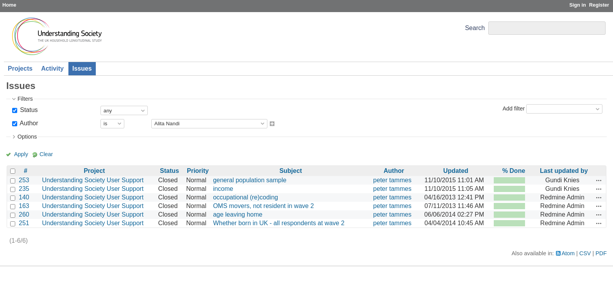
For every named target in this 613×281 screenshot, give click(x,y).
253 (24, 180)
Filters (25, 99)
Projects (20, 68)
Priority (198, 170)
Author (28, 123)
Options (27, 136)
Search (475, 28)
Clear (46, 154)
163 (24, 206)
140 (24, 197)
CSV (585, 253)
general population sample (250, 180)
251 (24, 223)
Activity (52, 68)
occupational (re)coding (245, 197)
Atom (568, 253)
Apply (21, 154)
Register (599, 5)
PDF (601, 253)
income (223, 188)
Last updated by (564, 170)
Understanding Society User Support (92, 180)
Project (94, 170)
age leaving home (237, 214)
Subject (291, 170)
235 (24, 188)
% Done (513, 170)
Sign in (577, 5)
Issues (82, 68)
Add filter (513, 108)
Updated (455, 170)
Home (9, 5)
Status (28, 110)
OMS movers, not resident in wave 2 (263, 206)
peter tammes (392, 180)
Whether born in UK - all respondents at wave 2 (278, 223)
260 (24, 214)
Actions (599, 180)
